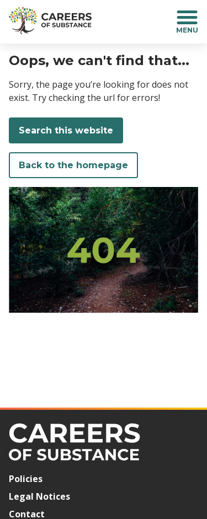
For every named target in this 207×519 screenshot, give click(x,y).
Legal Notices (39, 496)
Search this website (66, 130)
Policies (26, 479)
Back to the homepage (73, 165)
